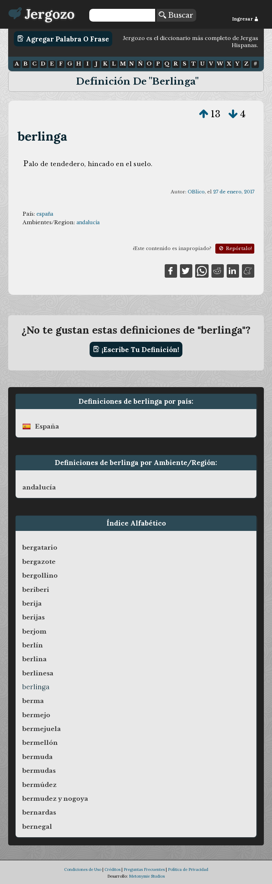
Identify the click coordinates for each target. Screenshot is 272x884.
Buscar (176, 15)
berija (32, 603)
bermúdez (39, 785)
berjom (34, 631)
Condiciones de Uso (82, 869)
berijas (33, 617)
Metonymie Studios (147, 876)
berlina (34, 659)
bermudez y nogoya (55, 799)
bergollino (40, 575)
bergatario (39, 547)
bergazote (39, 562)
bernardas (39, 812)
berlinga (43, 136)
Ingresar (245, 19)
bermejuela (41, 729)
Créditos (112, 869)
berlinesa (37, 673)
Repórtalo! (235, 248)
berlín (32, 645)
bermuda (37, 757)
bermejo (36, 715)
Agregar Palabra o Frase (63, 38)
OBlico (196, 191)
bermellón (40, 743)
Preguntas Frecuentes (144, 869)
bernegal (37, 827)
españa (44, 214)
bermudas (39, 771)
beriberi (35, 590)
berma (33, 701)
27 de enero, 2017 (233, 191)
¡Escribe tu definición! (136, 349)
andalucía (88, 222)
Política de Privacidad (188, 869)
